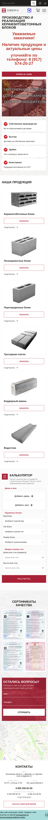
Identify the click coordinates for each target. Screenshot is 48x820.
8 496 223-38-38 (34, 794)
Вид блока (7, 516)
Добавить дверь (24, 496)
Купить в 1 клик (24, 74)
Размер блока (9, 537)
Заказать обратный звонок (24, 804)
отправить (24, 712)
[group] (24, 97)
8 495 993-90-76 (13, 794)
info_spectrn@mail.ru (35, 783)
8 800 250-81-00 (24, 788)
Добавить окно (24, 505)
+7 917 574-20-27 (24, 797)
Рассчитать (24, 579)
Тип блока (7, 527)
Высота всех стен (10, 563)
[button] (4, 97)
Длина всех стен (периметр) (14, 552)
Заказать (24, 221)
